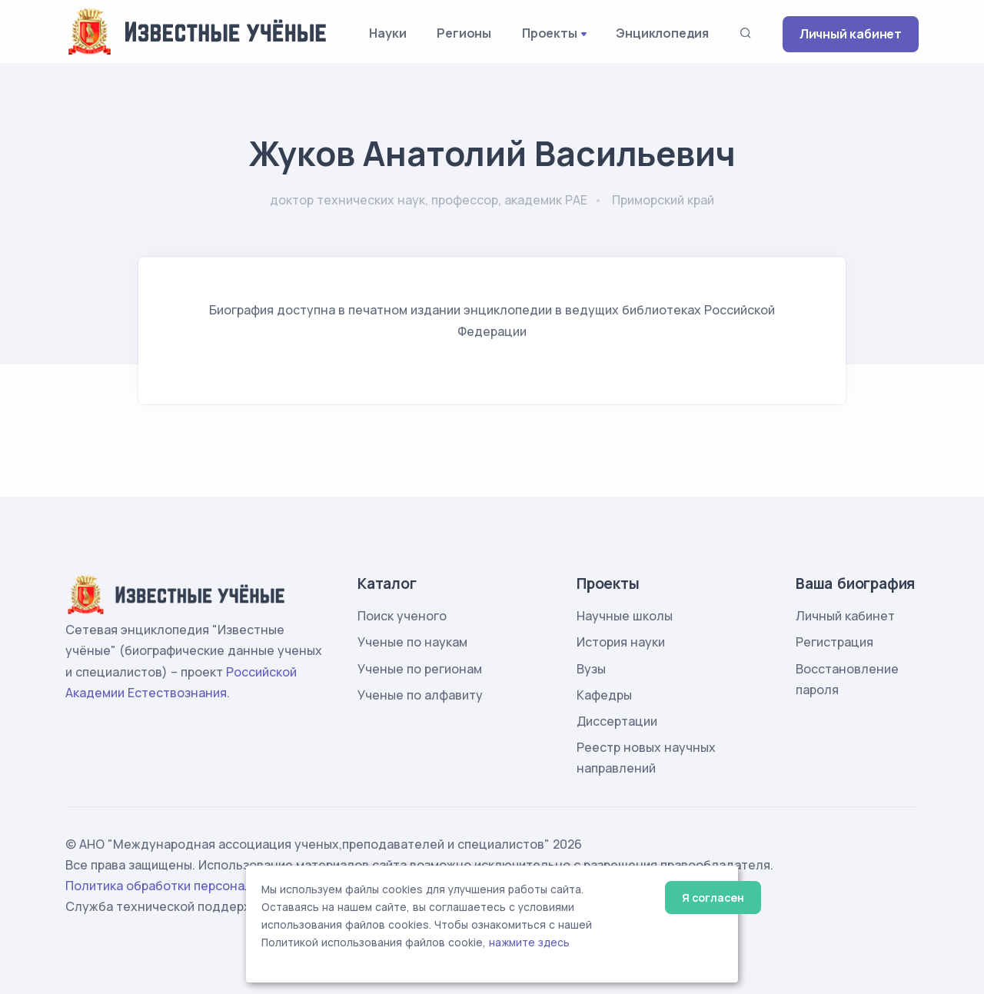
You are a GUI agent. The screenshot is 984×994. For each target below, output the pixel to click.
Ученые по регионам (419, 668)
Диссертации (617, 721)
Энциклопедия (662, 33)
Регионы (464, 33)
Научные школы (625, 615)
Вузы (591, 668)
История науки (621, 641)
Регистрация (834, 641)
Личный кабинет (851, 33)
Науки (387, 33)
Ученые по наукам (412, 641)
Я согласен (713, 897)
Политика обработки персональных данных (198, 885)
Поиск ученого (402, 615)
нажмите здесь (529, 942)
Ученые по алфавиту (420, 694)
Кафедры (604, 694)
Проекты (549, 33)
